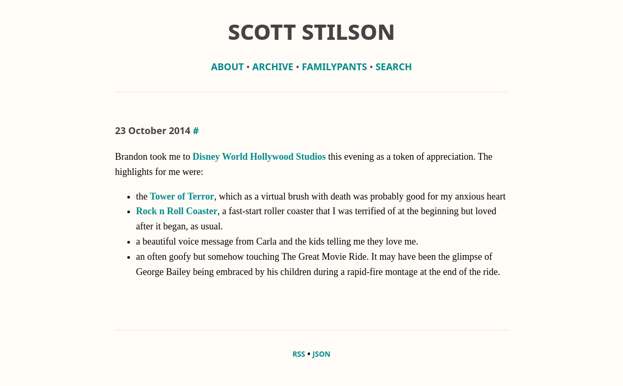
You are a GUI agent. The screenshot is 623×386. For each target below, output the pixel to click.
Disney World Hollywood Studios (258, 156)
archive (273, 66)
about (227, 66)
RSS (298, 354)
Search (394, 66)
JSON (322, 354)
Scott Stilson (311, 31)
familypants (334, 66)
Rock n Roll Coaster (177, 211)
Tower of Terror (182, 196)
